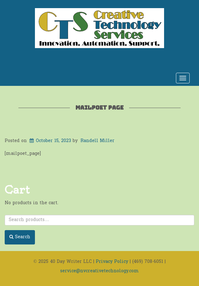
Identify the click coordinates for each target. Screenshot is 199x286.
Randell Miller (97, 141)
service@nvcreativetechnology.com (99, 271)
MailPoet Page (99, 107)
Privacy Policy (112, 262)
